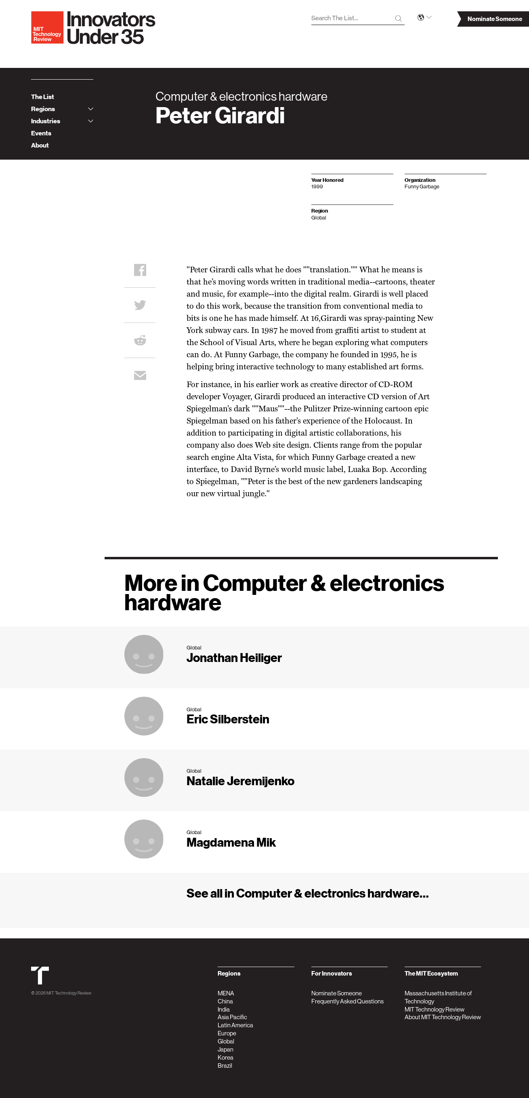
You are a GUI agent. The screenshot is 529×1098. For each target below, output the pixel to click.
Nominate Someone (336, 993)
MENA (226, 993)
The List (42, 97)
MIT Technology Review (68, 993)
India (224, 1009)
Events (41, 133)
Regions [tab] (62, 109)
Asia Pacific (232, 1017)
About (40, 145)
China (225, 1001)
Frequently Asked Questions (347, 1001)
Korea (225, 1057)
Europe (227, 1033)
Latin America (235, 1025)
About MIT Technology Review (443, 1017)
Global (226, 1041)
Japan (225, 1049)
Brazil (225, 1065)
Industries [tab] (62, 121)
